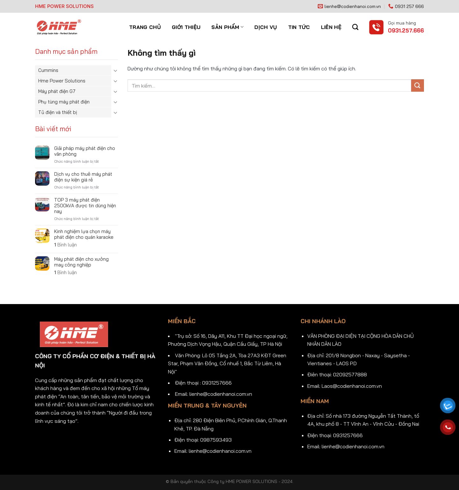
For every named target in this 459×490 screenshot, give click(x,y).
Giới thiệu (186, 27)
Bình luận (65, 245)
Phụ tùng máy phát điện (64, 102)
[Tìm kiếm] (355, 27)
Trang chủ (145, 27)
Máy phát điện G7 (57, 91)
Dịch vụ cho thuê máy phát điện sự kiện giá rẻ (83, 177)
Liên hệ (331, 27)
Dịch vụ (265, 27)
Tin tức (299, 27)
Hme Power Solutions (61, 81)
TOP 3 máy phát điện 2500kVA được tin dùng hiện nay (85, 205)
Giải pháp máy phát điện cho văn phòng (84, 151)
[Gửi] (417, 85)
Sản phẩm (227, 27)
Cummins (48, 70)
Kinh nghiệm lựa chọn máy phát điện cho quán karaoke (83, 234)
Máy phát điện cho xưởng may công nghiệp (81, 262)
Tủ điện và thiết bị (57, 112)
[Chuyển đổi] (115, 70)
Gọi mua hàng (402, 22)
